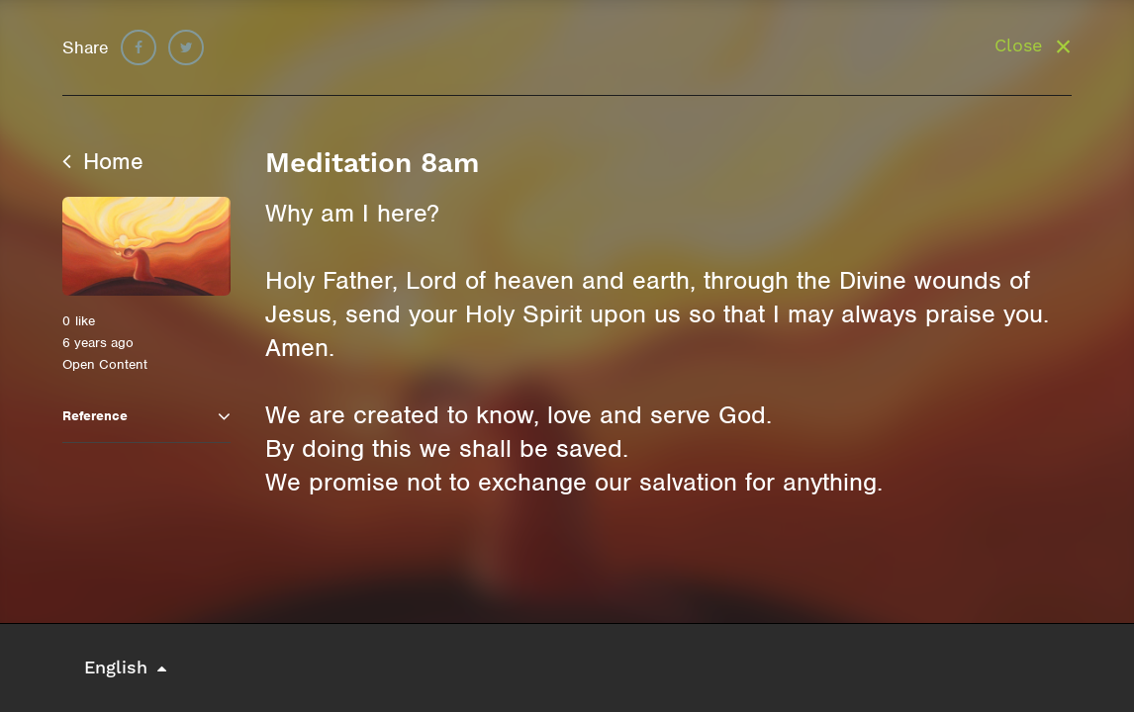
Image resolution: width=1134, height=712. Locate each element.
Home (102, 161)
